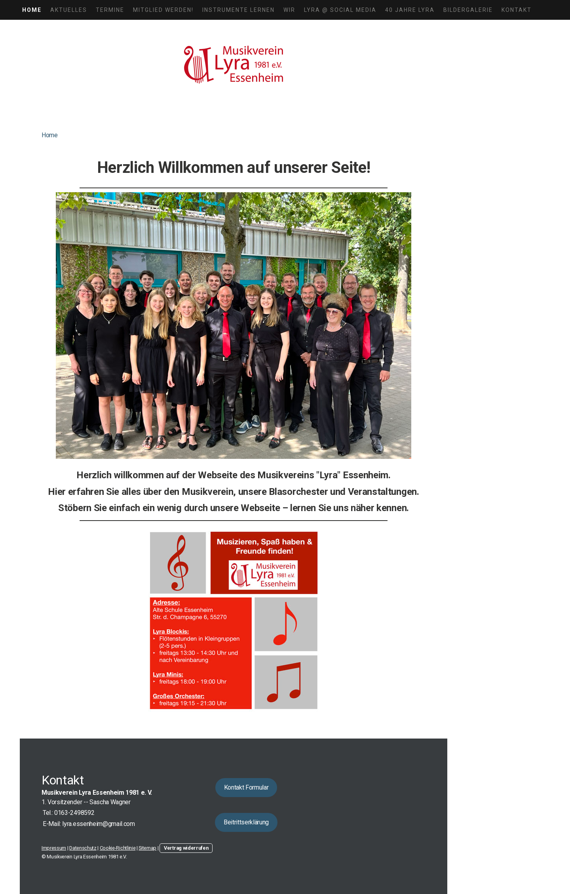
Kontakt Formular (246, 787)
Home (32, 10)
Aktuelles (68, 10)
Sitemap (147, 848)
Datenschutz (82, 848)
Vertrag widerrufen (186, 848)
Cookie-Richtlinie (118, 848)
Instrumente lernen (238, 10)
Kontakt (517, 10)
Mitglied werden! (163, 10)
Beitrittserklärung (246, 822)
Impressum (54, 848)
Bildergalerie (468, 10)
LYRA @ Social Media (340, 10)
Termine (110, 10)
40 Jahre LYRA (410, 10)
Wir (289, 10)
